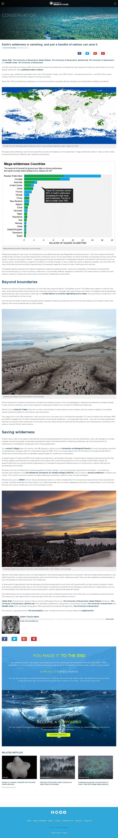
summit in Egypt (13, 448)
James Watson (45, 60)
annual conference (96, 473)
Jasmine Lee (83, 60)
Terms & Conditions (62, 827)
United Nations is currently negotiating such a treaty (65, 294)
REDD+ (22, 480)
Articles (57, 821)
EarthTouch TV (67, 821)
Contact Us (88, 821)
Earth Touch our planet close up (59, 4)
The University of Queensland (25, 60)
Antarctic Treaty (20, 409)
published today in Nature (32, 70)
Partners (52, 827)
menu (2, 4)
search (115, 3)
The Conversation (35, 611)
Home (29, 821)
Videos (50, 821)
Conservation (19, 15)
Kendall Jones (11, 63)
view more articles (9, 787)
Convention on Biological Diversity (76, 448)
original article (87, 611)
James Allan (7, 60)
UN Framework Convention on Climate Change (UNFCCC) (50, 473)
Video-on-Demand (39, 821)
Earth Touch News (10, 48)
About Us (78, 821)
